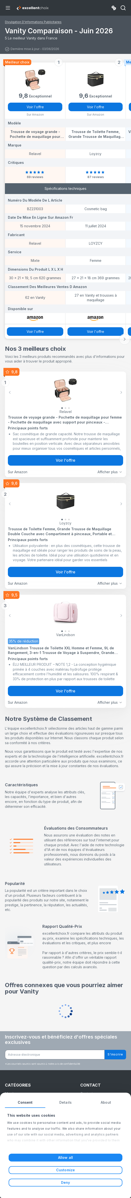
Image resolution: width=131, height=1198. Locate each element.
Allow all (65, 1157)
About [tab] (106, 1102)
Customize (65, 1170)
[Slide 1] (65, 408)
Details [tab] (65, 1102)
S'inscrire (115, 1054)
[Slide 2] (69, 408)
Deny (65, 1182)
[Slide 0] (62, 408)
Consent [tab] (25, 1102)
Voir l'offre (35, 107)
